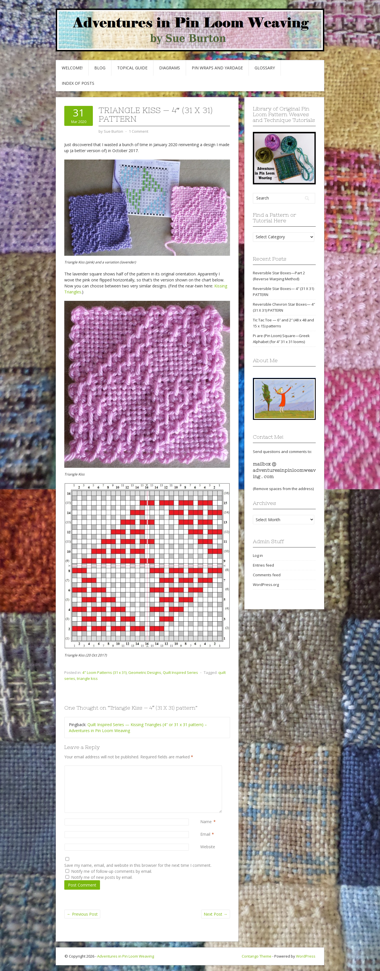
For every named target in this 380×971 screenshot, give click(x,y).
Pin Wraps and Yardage (217, 67)
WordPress (305, 956)
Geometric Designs (144, 672)
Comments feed (267, 574)
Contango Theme (256, 956)
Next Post (215, 914)
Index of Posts (78, 83)
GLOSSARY (265, 67)
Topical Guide (132, 67)
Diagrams (169, 67)
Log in (258, 555)
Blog (99, 67)
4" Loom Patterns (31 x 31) (104, 672)
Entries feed (263, 565)
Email (205, 834)
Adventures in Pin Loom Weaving (125, 956)
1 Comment (138, 131)
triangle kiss (87, 678)
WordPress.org (266, 584)
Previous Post (82, 914)
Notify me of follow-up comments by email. (111, 871)
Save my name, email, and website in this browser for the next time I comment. (137, 865)
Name (206, 822)
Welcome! (72, 67)
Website (207, 846)
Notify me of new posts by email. (102, 877)
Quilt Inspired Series (180, 672)
